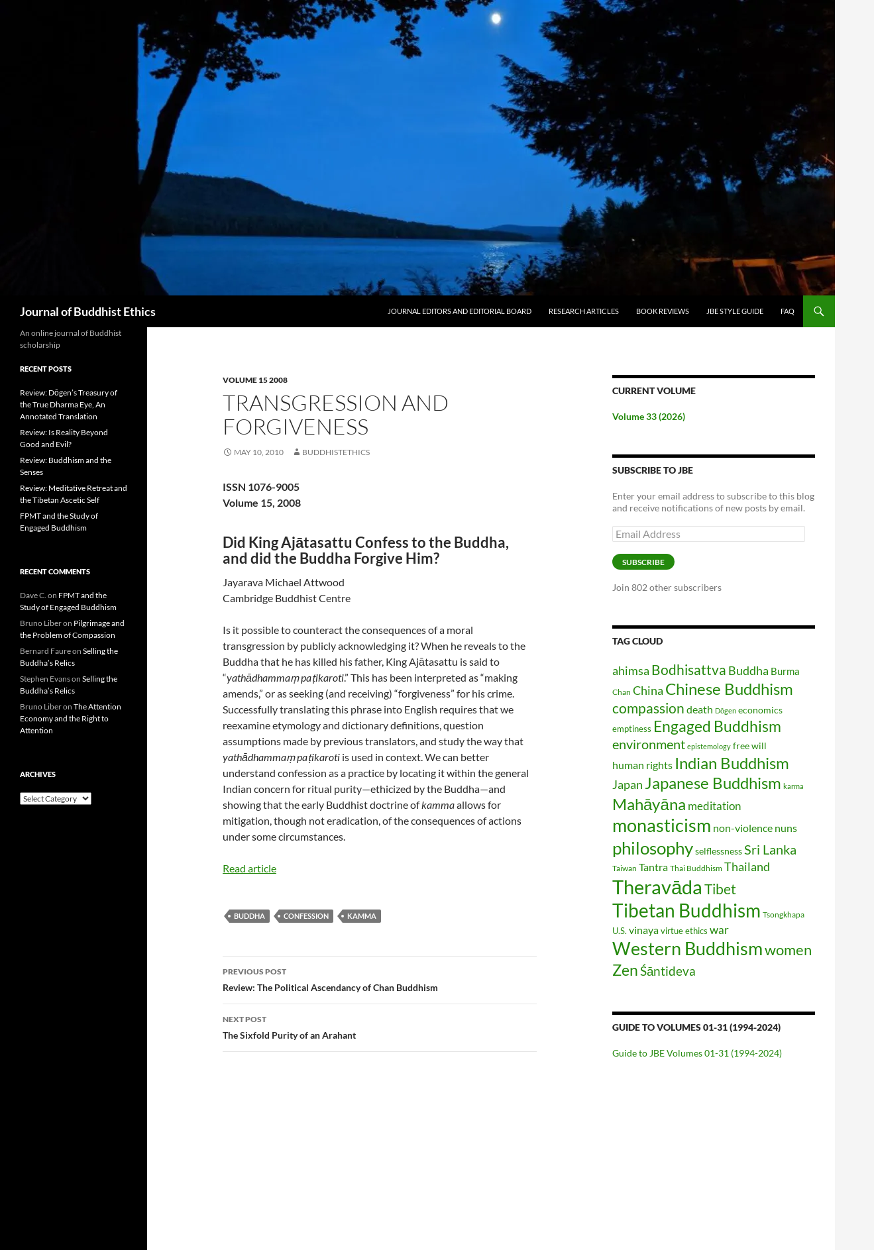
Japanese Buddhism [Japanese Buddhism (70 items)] (713, 782)
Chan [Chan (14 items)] (621, 692)
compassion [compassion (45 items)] (648, 708)
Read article (249, 868)
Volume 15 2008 (255, 380)
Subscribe (643, 562)
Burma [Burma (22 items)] (785, 671)
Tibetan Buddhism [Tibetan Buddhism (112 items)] (686, 910)
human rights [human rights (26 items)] (642, 765)
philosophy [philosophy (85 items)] (652, 848)
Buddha (249, 915)
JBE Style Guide (734, 311)
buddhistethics (336, 452)
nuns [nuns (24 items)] (786, 827)
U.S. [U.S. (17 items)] (619, 930)
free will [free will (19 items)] (750, 745)
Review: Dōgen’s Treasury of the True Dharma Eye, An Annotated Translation (68, 404)
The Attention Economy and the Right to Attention (70, 718)
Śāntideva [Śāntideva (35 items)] (668, 970)
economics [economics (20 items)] (760, 709)
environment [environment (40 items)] (648, 744)
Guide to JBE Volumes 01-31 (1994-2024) (697, 1053)
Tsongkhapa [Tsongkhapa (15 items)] (783, 914)
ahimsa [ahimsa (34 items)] (630, 670)
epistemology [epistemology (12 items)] (709, 746)
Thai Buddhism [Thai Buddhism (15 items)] (696, 868)
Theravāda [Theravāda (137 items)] (657, 886)
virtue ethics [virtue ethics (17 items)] (684, 930)
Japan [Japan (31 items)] (627, 784)
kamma (361, 915)
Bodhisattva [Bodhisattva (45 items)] (688, 670)
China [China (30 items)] (648, 691)
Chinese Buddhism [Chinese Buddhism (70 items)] (729, 688)
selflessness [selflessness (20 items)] (718, 851)
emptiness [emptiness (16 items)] (631, 728)
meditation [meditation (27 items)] (714, 806)
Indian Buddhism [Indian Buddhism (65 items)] (732, 763)
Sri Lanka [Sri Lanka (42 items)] (770, 849)
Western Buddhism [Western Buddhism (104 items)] (687, 948)
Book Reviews (662, 311)
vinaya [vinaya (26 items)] (644, 930)
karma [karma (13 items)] (793, 786)
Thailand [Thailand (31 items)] (747, 866)
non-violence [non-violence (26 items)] (743, 828)
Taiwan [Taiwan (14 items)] (624, 868)
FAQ (787, 311)
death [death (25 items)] (699, 709)
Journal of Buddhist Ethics (88, 311)
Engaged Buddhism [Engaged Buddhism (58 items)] (717, 726)
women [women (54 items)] (788, 950)
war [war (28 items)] (719, 930)
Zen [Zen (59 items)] (625, 970)
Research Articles (584, 311)
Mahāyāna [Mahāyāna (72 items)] (649, 803)
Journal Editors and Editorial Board (459, 311)
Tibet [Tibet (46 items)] (720, 888)
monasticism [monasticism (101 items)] (661, 825)
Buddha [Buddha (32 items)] (748, 670)
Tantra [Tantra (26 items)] (653, 867)
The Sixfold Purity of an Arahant (380, 1026)
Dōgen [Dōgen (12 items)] (725, 710)
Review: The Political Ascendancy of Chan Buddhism (380, 978)
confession (306, 915)
